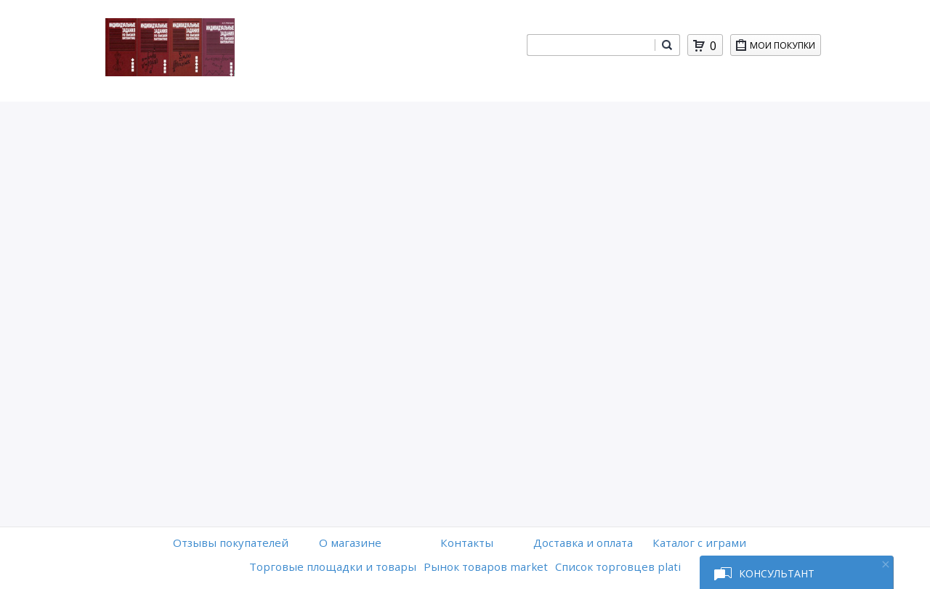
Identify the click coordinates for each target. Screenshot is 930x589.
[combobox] (591, 45)
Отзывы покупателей (230, 542)
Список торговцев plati (618, 566)
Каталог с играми (699, 542)
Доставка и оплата (583, 542)
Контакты (466, 542)
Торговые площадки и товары (332, 566)
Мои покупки (785, 47)
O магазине (350, 542)
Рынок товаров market (486, 566)
